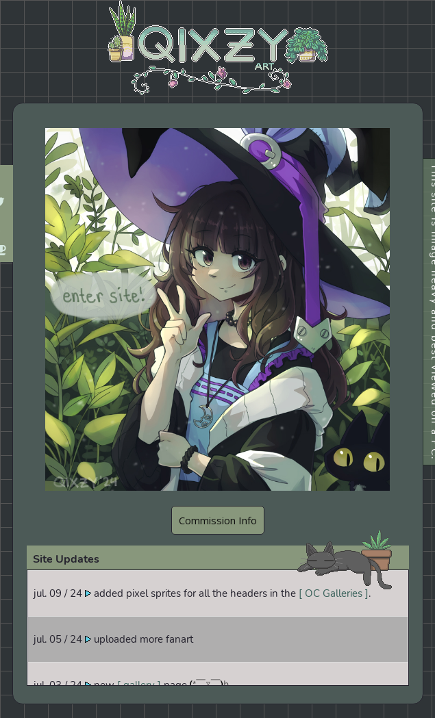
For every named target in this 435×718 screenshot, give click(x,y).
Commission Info (218, 520)
